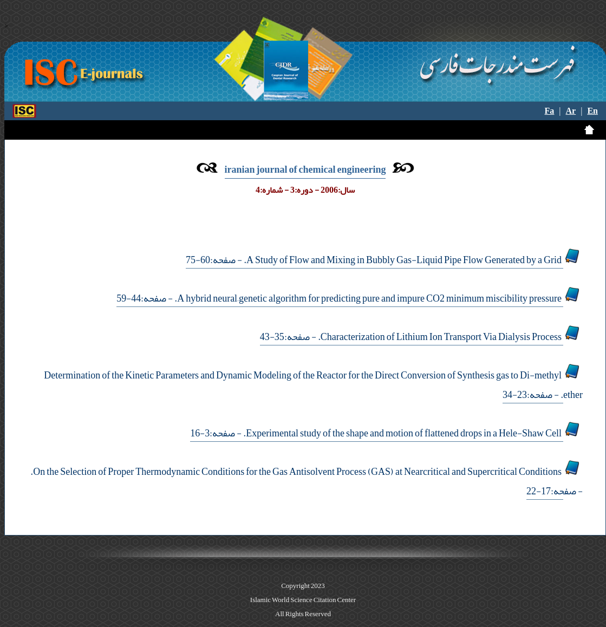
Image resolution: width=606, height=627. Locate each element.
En (592, 111)
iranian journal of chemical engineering (305, 169)
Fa (550, 111)
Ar (571, 111)
